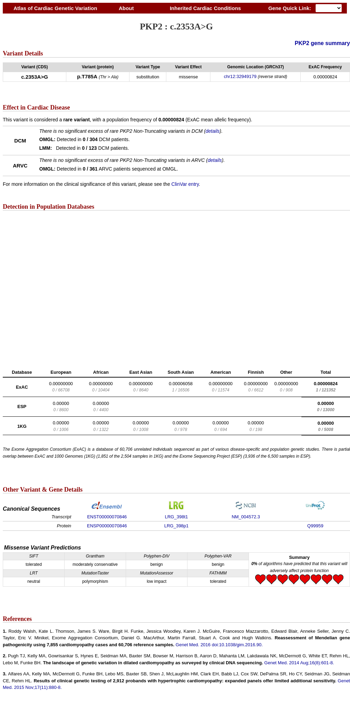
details (212, 131)
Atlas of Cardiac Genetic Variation (55, 8)
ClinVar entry (185, 184)
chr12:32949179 (240, 76)
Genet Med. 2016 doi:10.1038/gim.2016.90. (219, 644)
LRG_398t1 (176, 516)
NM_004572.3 (246, 516)
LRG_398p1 (176, 525)
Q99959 (315, 525)
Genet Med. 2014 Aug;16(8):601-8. (299, 662)
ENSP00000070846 (107, 525)
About (126, 8)
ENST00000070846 (107, 516)
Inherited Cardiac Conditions (205, 8)
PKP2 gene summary (322, 43)
